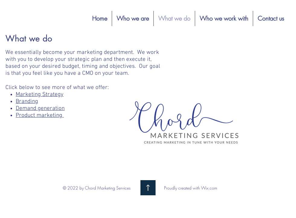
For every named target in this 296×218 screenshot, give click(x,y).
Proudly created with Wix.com (190, 188)
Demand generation (40, 108)
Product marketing (40, 115)
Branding (27, 101)
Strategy (52, 94)
